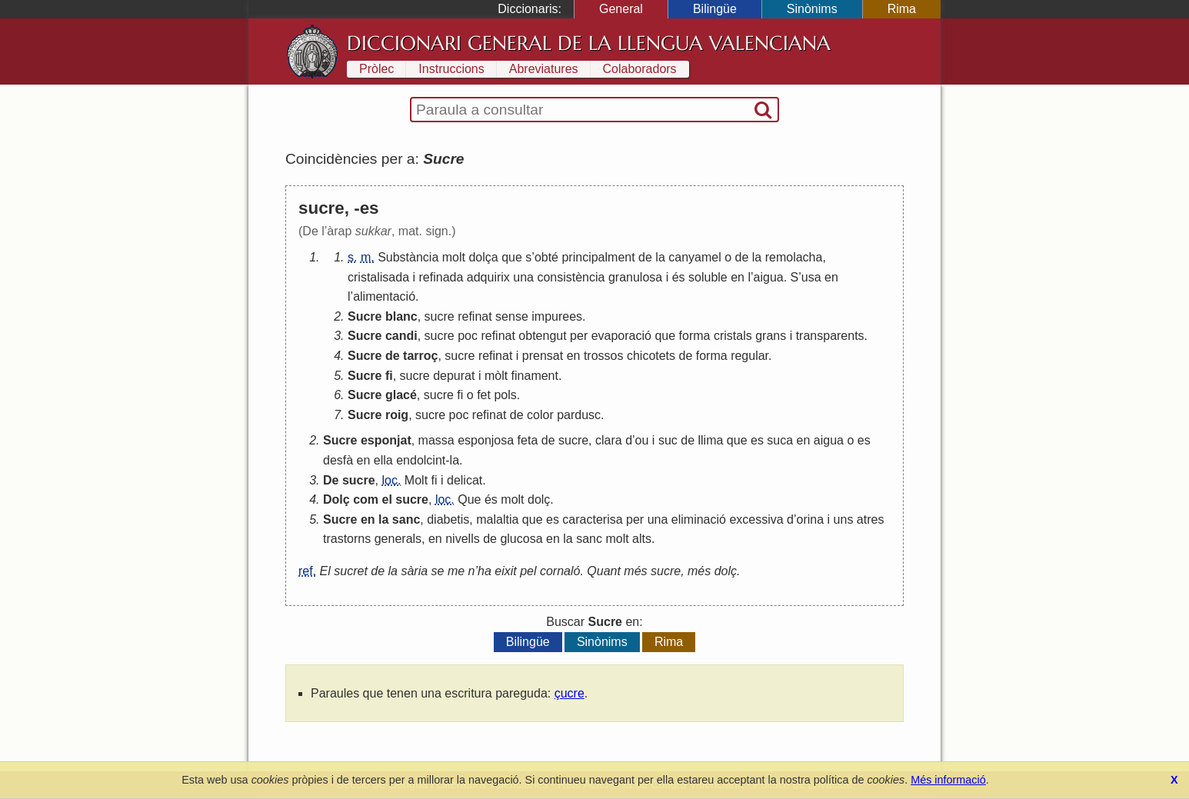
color (540, 414)
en (737, 277)
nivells (462, 538)
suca (780, 440)
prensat (542, 355)
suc (668, 440)
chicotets (651, 355)
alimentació (384, 296)
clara (608, 440)
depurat (454, 375)
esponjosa (486, 440)
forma (695, 335)
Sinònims (812, 8)
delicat (464, 480)
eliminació (698, 519)
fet (484, 394)
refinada (441, 277)
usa (811, 277)
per (579, 335)
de (645, 257)
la (659, 257)
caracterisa (592, 519)
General (621, 8)
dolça (483, 257)
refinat (474, 316)
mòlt (496, 375)
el (386, 499)
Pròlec (376, 68)
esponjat (386, 440)
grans (770, 335)
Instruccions (451, 68)
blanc (401, 316)
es (757, 440)
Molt (416, 480)
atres (870, 519)
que (511, 257)
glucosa (521, 538)
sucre (440, 316)
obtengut (542, 335)
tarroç (420, 355)
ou (642, 440)
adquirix (488, 277)
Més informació (948, 780)
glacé (401, 394)
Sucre (364, 316)
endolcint (420, 460)
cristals (733, 335)
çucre (570, 693)
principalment (597, 257)
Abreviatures (543, 68)
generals (398, 538)
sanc (406, 519)
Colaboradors (640, 68)
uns (844, 519)
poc (468, 335)
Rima (902, 8)
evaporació (621, 335)
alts (641, 538)
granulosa (635, 277)
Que (469, 499)
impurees (556, 316)
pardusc (579, 414)
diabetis (448, 519)
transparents (830, 335)
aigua (769, 277)
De (330, 480)
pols (505, 394)
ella (383, 460)
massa (436, 440)
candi (401, 335)
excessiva (756, 519)
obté (546, 257)
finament (534, 375)
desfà (338, 460)
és (678, 277)
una (523, 277)
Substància (408, 257)
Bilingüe (715, 8)
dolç (539, 499)
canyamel (694, 257)
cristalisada (378, 277)
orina (810, 519)
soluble (708, 277)
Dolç (336, 499)
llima (710, 440)
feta (528, 440)
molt (453, 257)
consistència (570, 277)
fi (389, 375)
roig (396, 414)
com (365, 499)
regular (749, 355)
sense (511, 316)
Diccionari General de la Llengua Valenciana (589, 43)
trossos (604, 355)
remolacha (794, 257)
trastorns (347, 538)
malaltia (497, 519)
